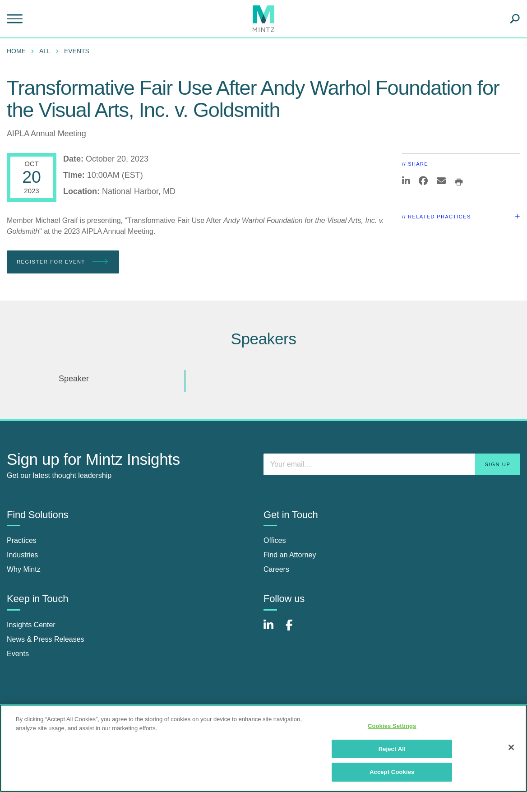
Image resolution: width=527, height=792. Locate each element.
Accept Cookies (392, 772)
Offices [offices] (275, 540)
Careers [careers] (276, 569)
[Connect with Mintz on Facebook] (295, 630)
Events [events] (18, 654)
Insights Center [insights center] (31, 625)
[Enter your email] (392, 464)
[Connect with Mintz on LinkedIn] (273, 630)
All (45, 51)
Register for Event (63, 262)
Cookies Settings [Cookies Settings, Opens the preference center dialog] (392, 726)
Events (76, 51)
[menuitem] (18, 51)
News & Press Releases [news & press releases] (45, 639)
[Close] (511, 747)
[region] (263, 748)
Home (16, 51)
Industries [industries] (22, 555)
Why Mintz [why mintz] (24, 569)
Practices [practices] (22, 540)
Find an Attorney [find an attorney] (290, 555)
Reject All (392, 749)
